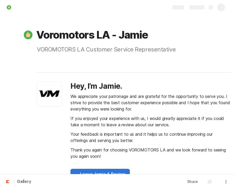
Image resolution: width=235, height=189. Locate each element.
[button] (28, 35)
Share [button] (192, 181)
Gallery (24, 182)
